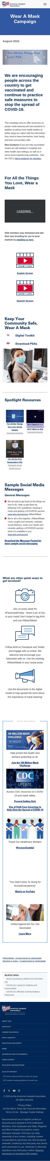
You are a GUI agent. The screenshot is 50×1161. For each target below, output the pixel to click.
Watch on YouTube (25, 892)
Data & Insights (8, 1037)
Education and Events (11, 1043)
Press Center (8, 1059)
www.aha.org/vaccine (18, 514)
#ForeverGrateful (25, 848)
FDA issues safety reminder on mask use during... (20, 1076)
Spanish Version (25, 301)
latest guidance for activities (28, 158)
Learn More (25, 934)
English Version (25, 273)
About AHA (6, 1021)
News (4, 1048)
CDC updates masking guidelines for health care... (21, 1080)
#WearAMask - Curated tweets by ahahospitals (22, 958)
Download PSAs (26, 343)
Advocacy (6, 1026)
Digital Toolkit (25, 335)
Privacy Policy (24, 1105)
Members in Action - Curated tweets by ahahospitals (24, 961)
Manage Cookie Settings (31, 1112)
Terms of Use (12, 1112)
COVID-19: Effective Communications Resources (22, 993)
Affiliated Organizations (13, 1065)
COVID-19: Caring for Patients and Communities (21, 987)
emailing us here (25, 240)
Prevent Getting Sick (25, 801)
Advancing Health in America (14, 1054)
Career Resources (10, 1032)
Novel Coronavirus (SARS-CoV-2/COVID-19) (24, 980)
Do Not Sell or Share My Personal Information (24, 1109)
